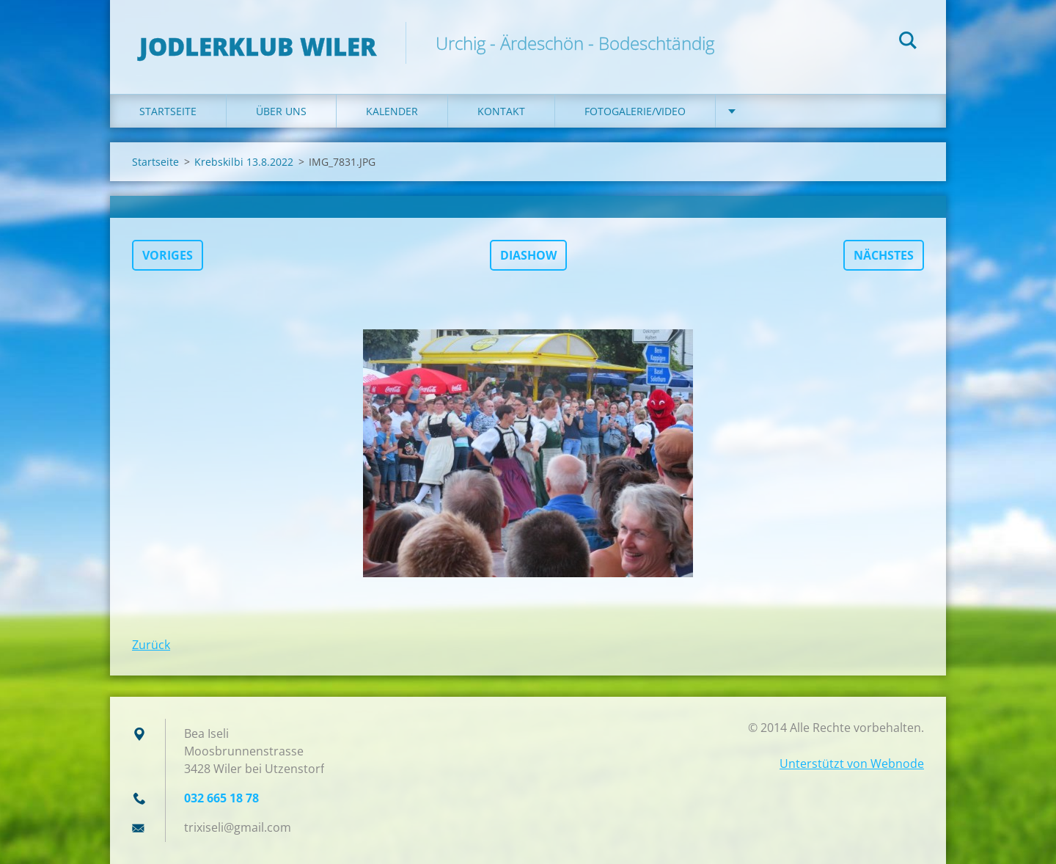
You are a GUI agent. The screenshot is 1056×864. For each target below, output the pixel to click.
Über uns (281, 111)
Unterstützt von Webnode (852, 763)
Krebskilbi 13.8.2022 (243, 162)
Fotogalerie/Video (635, 111)
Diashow (528, 255)
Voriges (167, 255)
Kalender (392, 111)
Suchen (908, 42)
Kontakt (501, 111)
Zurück (151, 645)
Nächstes (884, 255)
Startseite (168, 111)
